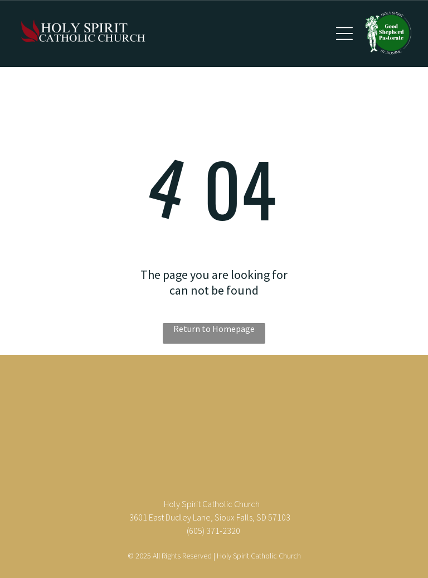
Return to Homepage (214, 328)
